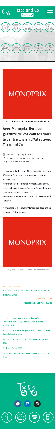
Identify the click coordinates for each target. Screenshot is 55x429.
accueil (10, 158)
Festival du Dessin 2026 (12, 348)
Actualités (21, 158)
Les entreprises (22, 161)
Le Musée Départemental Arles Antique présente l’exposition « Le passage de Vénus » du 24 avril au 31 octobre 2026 (24, 321)
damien (10, 154)
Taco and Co (27, 10)
